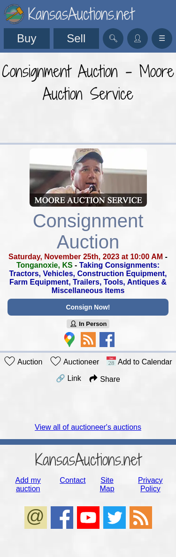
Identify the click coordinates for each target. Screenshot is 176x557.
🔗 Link (68, 378)
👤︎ (137, 38)
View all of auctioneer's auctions (88, 427)
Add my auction (28, 484)
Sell (76, 38)
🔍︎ (113, 38)
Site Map (107, 484)
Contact (72, 480)
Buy (26, 38)
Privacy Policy (150, 484)
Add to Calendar (139, 361)
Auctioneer (74, 361)
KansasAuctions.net (88, 460)
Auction (23, 361)
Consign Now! (88, 307)
